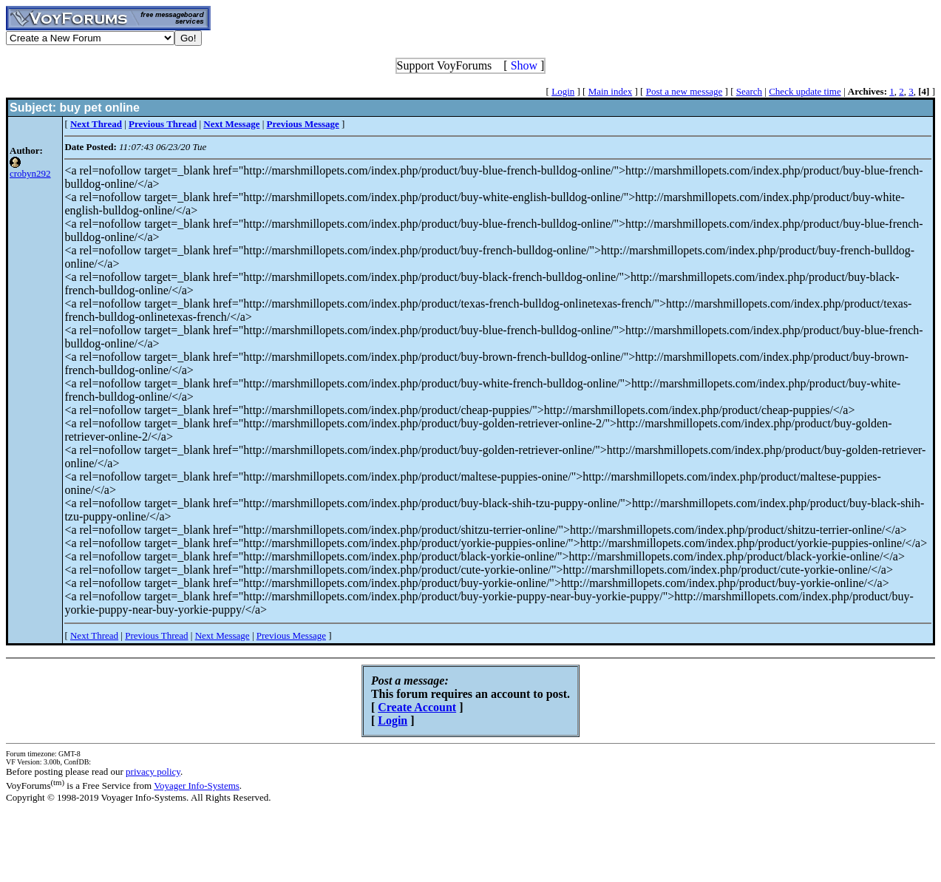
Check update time (804, 91)
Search (749, 91)
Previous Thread (156, 635)
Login (562, 91)
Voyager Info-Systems (197, 785)
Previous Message (291, 635)
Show (524, 65)
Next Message (222, 635)
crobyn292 (30, 173)
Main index (610, 91)
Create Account (417, 707)
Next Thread (94, 635)
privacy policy (153, 771)
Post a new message (684, 91)
